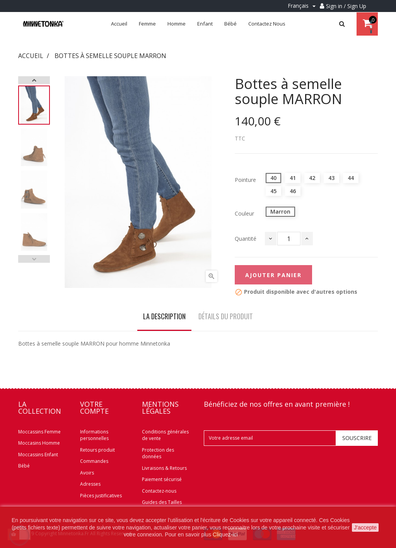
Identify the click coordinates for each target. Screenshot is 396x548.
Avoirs (87, 472)
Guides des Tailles (162, 502)
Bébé (24, 465)
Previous (34, 259)
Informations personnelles (94, 435)
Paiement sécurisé (162, 479)
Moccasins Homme (39, 443)
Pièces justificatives (101, 495)
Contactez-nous (159, 491)
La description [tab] (164, 316)
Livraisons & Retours (164, 468)
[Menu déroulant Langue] (303, 6)
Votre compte (94, 407)
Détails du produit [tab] (225, 316)
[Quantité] (288, 238)
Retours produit (97, 450)
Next (34, 80)
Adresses (90, 484)
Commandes (94, 461)
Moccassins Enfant (38, 454)
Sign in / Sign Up (346, 6)
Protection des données (158, 453)
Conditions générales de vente (165, 435)
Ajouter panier (273, 275)
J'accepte (365, 527)
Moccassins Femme (39, 431)
